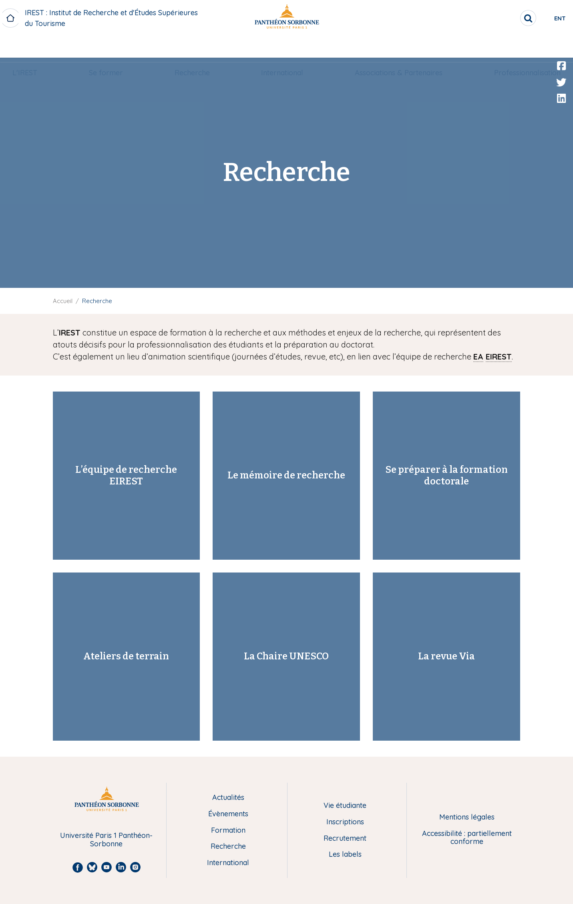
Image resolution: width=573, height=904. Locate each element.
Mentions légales (467, 817)
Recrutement (345, 838)
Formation (228, 830)
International (280, 46)
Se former (114, 46)
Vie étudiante (345, 806)
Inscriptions (345, 822)
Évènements (228, 814)
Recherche (194, 46)
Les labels (345, 854)
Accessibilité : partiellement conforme (467, 838)
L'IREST (38, 46)
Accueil (62, 301)
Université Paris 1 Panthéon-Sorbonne (106, 840)
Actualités (228, 798)
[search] (495, 18)
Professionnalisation (514, 46)
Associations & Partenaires (390, 46)
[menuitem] (38, 47)
